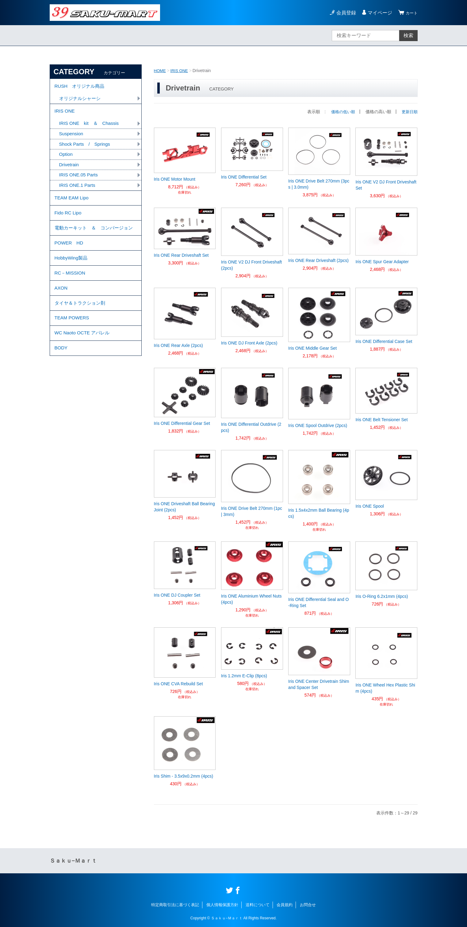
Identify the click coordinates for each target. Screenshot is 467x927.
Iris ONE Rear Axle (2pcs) (178, 345)
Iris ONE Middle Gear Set (312, 348)
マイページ (377, 12)
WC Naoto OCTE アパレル (84, 365)
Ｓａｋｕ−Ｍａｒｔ (73, 861)
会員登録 (343, 12)
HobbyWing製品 (72, 280)
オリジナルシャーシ (81, 100)
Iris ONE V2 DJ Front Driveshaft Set (385, 184)
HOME (160, 70)
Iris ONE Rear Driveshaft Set (181, 255)
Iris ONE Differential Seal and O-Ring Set (318, 602)
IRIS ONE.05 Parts (79, 181)
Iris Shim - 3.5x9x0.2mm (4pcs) (183, 776)
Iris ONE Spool (369, 506)
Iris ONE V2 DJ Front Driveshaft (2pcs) (251, 265)
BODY (61, 382)
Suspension (72, 138)
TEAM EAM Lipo (73, 206)
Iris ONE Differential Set (243, 177)
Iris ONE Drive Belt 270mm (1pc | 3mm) (251, 511)
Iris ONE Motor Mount (174, 179)
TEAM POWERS (73, 348)
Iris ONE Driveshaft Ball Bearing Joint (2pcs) (184, 506)
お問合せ (308, 904)
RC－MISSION (71, 297)
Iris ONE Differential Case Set (383, 341)
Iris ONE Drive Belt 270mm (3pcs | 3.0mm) (318, 184)
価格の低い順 (341, 111)
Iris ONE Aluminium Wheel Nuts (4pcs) (251, 599)
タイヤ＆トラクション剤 (82, 331)
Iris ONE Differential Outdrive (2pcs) (251, 427)
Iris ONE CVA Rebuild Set (178, 683)
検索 (408, 35)
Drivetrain (69, 170)
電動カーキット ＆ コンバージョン (94, 243)
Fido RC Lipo (69, 222)
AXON (61, 314)
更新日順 (409, 111)
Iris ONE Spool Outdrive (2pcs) (317, 425)
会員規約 (285, 904)
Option (66, 160)
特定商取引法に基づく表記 (175, 904)
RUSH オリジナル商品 (81, 87)
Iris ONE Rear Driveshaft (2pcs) (318, 260)
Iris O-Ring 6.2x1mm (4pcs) (381, 596)
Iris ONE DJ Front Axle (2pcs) (249, 342)
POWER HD (70, 264)
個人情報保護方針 (222, 904)
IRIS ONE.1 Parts (78, 192)
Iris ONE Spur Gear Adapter (382, 261)
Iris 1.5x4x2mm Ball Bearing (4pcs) (318, 513)
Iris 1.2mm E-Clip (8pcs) (244, 675)
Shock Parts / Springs (86, 149)
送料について (258, 904)
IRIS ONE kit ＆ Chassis (91, 127)
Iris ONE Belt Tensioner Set (381, 419)
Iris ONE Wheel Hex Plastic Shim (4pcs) (385, 688)
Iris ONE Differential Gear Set (182, 423)
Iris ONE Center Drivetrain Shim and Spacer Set (318, 684)
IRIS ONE (180, 70)
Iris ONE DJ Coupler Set (177, 595)
